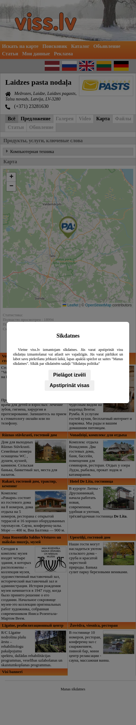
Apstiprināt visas (69, 385)
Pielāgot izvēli (69, 374)
